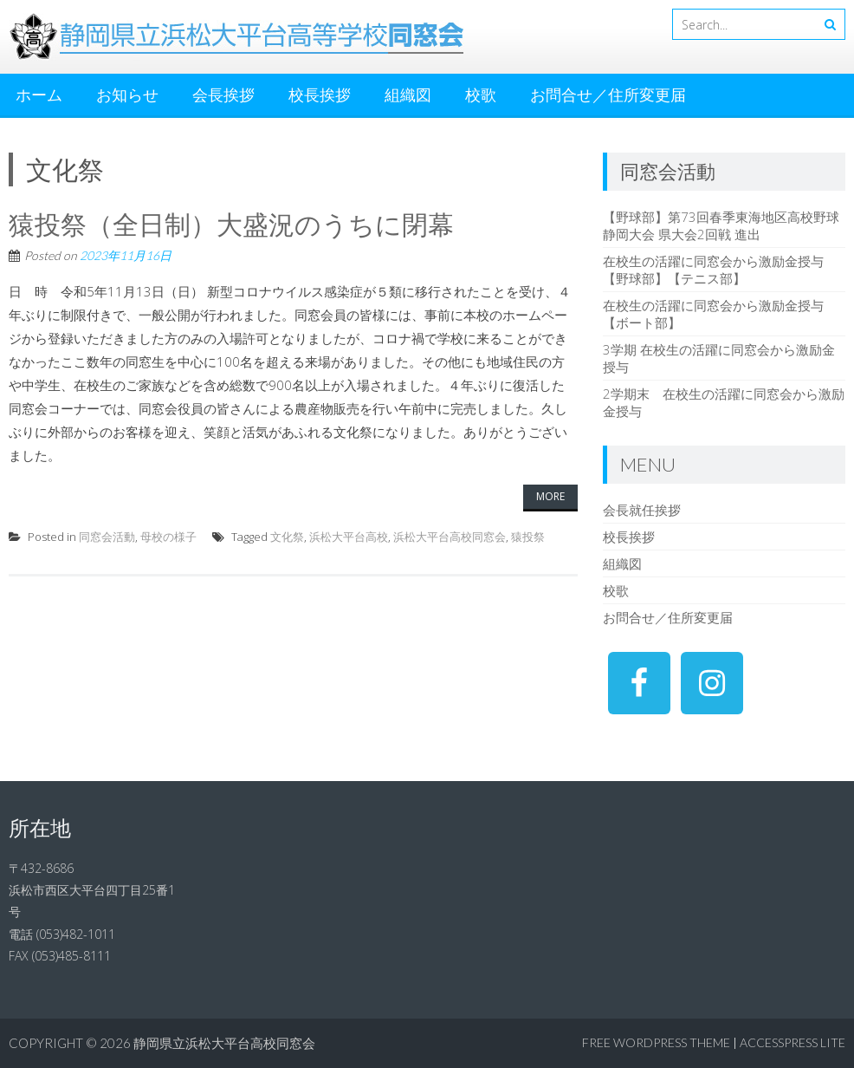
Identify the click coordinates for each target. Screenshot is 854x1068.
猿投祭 (528, 536)
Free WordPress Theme (656, 1042)
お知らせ (127, 94)
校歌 (480, 94)
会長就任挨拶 (642, 509)
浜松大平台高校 (348, 536)
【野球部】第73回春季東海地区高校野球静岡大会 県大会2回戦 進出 (721, 225)
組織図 (408, 94)
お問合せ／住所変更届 (608, 94)
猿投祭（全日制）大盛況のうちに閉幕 (231, 223)
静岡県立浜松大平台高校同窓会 (224, 1043)
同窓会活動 (107, 536)
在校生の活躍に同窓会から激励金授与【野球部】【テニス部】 (713, 269)
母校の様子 (168, 536)
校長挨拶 (319, 94)
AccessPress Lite (792, 1042)
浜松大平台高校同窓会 (449, 536)
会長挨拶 (223, 94)
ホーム (39, 94)
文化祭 (287, 536)
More (550, 496)
